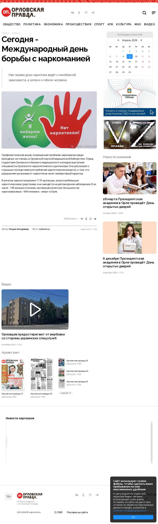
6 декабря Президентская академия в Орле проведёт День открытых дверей (128, 262)
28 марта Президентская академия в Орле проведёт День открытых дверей (128, 203)
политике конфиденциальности (129, 510)
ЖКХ (137, 24)
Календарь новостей (129, 34)
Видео (149, 24)
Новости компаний (117, 157)
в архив (66, 392)
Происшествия (78, 24)
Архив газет (10, 352)
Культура (123, 24)
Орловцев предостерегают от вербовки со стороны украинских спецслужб (33, 336)
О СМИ (58, 512)
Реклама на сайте (77, 512)
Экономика (53, 24)
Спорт (99, 24)
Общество (12, 24)
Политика (32, 24)
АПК (110, 24)
